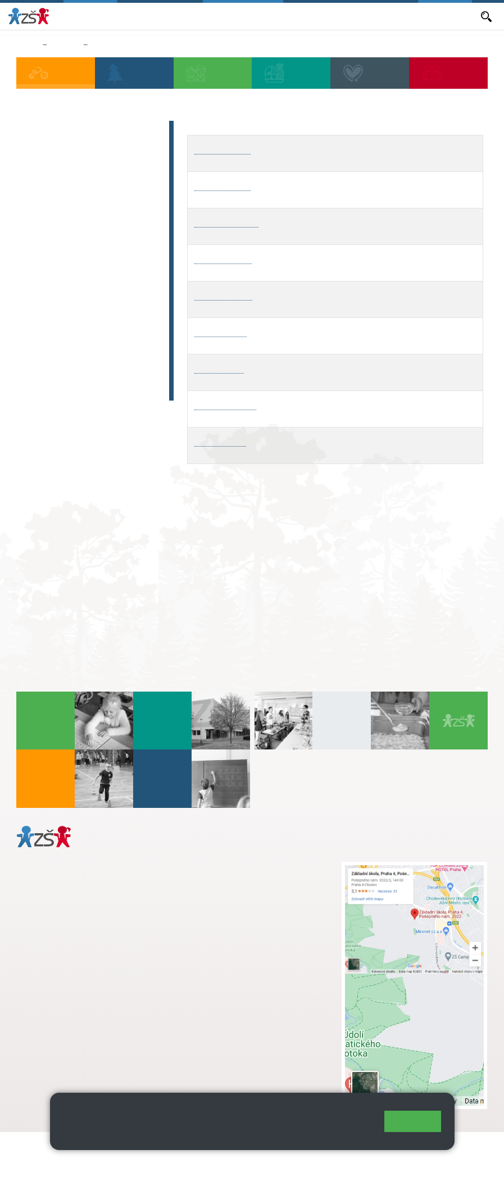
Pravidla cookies (207, 1136)
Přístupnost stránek (56, 1161)
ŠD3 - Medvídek (226, 221)
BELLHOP (49, 232)
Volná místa (337, 15)
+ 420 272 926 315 (65, 1007)
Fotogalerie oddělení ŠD (85, 354)
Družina (65, 44)
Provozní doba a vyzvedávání (65, 160)
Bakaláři (116, 15)
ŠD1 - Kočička (222, 148)
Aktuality (222, 15)
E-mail (376, 15)
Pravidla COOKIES (137, 1161)
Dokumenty (54, 276)
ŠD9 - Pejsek (220, 440)
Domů (27, 44)
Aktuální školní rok (169, 15)
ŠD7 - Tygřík (219, 367)
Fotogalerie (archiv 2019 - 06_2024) (90, 383)
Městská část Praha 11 (57, 1065)
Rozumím (412, 1121)
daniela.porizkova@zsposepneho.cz (79, 1031)
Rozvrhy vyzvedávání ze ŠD (140, 44)
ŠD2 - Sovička (222, 185)
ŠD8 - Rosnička (225, 404)
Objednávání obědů (277, 15)
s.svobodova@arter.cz (268, 879)
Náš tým (46, 210)
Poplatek (47, 254)
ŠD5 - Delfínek (223, 294)
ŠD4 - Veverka (223, 258)
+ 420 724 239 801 (264, 891)
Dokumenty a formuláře (434, 15)
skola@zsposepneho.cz (246, 902)
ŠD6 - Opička (220, 331)
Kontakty (47, 298)
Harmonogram (61, 188)
